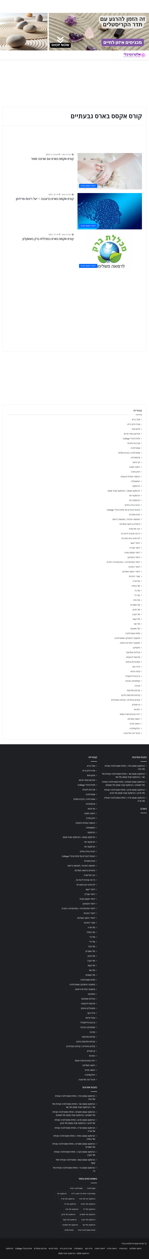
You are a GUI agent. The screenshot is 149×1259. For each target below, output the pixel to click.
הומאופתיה (135, 481)
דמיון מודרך (135, 472)
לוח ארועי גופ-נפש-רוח (130, 538)
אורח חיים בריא (133, 424)
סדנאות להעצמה (133, 657)
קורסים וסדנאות (133, 690)
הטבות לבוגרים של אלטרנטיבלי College (123, 510)
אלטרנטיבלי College (131, 438)
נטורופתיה (123, 1248)
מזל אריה (136, 581)
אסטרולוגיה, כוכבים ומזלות (129, 453)
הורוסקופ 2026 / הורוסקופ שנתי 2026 (124, 491)
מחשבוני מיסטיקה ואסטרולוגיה (127, 638)
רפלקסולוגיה (135, 728)
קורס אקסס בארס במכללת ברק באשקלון (48, 239)
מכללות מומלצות (133, 652)
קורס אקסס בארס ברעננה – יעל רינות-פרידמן (45, 199)
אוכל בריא (136, 419)
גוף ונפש (136, 462)
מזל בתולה (135, 586)
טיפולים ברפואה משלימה (129, 524)
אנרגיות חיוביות (133, 443)
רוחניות (137, 709)
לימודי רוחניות (134, 567)
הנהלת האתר (66, 154)
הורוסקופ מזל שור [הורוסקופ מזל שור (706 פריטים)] (88, 1225)
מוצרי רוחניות (134, 576)
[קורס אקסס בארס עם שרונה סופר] (109, 171)
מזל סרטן (136, 609)
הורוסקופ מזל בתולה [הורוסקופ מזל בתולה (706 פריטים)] (88, 1204)
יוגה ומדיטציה (134, 529)
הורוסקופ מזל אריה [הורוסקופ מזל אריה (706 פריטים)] (68, 1199)
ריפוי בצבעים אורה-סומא (130, 714)
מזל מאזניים (135, 605)
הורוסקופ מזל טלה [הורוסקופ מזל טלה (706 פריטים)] (72, 1209)
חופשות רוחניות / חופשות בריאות (126, 519)
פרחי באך (136, 666)
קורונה (137, 685)
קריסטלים (136, 704)
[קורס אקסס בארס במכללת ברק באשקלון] (109, 251)
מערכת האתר (66, 195)
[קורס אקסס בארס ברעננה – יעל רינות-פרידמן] (109, 211)
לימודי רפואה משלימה (131, 571)
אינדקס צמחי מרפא (132, 434)
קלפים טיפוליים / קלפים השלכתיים (125, 700)
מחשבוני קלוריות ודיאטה (130, 643)
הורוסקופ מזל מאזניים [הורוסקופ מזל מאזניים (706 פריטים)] (87, 1214)
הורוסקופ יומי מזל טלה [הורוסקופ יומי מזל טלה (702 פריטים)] (87, 1199)
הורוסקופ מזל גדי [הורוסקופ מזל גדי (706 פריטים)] (70, 1204)
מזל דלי (137, 595)
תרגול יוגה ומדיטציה (131, 733)
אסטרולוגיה (135, 448)
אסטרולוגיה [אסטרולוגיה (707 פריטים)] (91, 1188)
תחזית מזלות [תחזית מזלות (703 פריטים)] (69, 1230)
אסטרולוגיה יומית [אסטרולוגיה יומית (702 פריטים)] (76, 1188)
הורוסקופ (136, 486)
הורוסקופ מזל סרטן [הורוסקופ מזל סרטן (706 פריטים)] (68, 1214)
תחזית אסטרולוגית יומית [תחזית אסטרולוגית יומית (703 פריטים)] (86, 1230)
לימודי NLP (135, 543)
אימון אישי (136, 429)
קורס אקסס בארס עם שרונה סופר (52, 159)
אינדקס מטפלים (40, 1248)
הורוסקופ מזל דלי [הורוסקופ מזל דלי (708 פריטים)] (89, 1209)
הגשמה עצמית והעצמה (130, 476)
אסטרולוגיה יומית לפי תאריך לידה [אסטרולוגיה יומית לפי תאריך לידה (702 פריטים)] (83, 1194)
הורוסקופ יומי (134, 495)
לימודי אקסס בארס (132, 552)
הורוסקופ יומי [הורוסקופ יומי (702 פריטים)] (62, 1194)
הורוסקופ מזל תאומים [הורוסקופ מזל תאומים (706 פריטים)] (70, 1225)
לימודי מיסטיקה (133, 557)
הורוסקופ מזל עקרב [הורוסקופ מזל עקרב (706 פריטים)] (88, 1220)
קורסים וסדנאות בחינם (130, 695)
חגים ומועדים (134, 514)
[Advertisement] (74, 294)
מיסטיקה (136, 647)
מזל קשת (136, 619)
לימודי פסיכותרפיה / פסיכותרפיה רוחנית (123, 562)
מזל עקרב (136, 614)
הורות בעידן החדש (132, 505)
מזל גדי (137, 590)
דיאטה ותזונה (134, 467)
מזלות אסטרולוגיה (132, 633)
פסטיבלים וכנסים (133, 662)
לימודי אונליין (135, 548)
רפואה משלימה (133, 719)
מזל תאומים (135, 628)
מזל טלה (136, 600)
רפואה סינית (135, 723)
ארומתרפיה (135, 457)
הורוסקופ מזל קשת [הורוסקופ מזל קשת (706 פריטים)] (70, 1220)
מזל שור (137, 624)
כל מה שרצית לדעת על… (130, 533)
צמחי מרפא (135, 671)
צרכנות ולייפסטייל (132, 676)
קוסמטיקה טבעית (132, 681)
